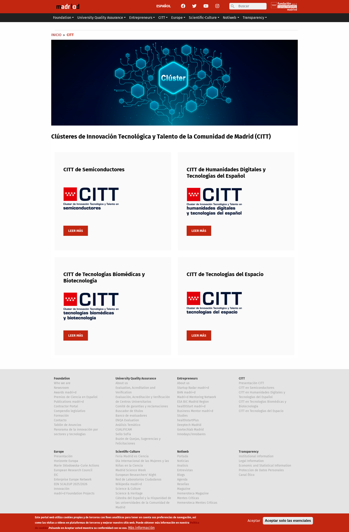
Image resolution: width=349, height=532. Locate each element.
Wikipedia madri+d (129, 484)
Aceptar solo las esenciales (288, 521)
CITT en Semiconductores (256, 388)
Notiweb (183, 452)
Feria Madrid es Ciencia (132, 456)
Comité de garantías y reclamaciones (142, 406)
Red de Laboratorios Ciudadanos (138, 479)
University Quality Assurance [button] (100, 17)
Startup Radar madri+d (193, 388)
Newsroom (61, 388)
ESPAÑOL (163, 6)
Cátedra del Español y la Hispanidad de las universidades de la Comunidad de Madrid (143, 502)
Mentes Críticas (188, 498)
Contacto (60, 420)
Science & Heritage (129, 493)
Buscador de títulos (129, 411)
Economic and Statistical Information (265, 465)
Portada (182, 456)
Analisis (182, 465)
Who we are (62, 383)
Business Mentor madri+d (195, 411)
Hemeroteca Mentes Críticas (197, 503)
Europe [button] (177, 17)
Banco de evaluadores (131, 416)
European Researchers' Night (136, 475)
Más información (141, 528)
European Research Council (73, 470)
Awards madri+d (65, 392)
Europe (59, 452)
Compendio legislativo (69, 411)
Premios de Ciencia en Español (75, 397)
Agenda (182, 479)
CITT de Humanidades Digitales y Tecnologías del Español (226, 172)
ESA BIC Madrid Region (193, 402)
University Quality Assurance (136, 378)
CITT (242, 378)
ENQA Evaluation (127, 420)
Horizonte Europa (66, 461)
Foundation (62, 378)
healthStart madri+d (191, 406)
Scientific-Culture (128, 452)
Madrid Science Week (131, 470)
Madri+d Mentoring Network (196, 397)
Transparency (248, 452)
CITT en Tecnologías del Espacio (261, 411)
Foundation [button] (62, 17)
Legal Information (251, 461)
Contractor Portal (66, 406)
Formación (61, 416)
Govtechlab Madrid (190, 429)
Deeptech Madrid (189, 425)
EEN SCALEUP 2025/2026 (70, 484)
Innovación (61, 489)
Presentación (63, 456)
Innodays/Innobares (191, 434)
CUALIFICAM (124, 429)
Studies (182, 416)
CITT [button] (161, 17)
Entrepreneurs (187, 378)
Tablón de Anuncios (67, 425)
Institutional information (256, 456)
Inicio (56, 35)
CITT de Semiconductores (94, 169)
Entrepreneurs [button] (140, 17)
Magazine (183, 489)
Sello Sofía (123, 434)
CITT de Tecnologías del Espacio (225, 274)
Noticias (183, 461)
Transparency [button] (253, 17)
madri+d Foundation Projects (74, 493)
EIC (56, 475)
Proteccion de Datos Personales (261, 470)
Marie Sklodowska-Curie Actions (76, 465)
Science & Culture (128, 489)
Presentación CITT (251, 383)
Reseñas (183, 484)
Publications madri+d (69, 402)
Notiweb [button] (229, 17)
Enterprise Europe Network (72, 479)
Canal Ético (246, 475)
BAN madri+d (186, 392)
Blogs (181, 475)
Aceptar (254, 521)
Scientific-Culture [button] (203, 17)
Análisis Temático (128, 425)
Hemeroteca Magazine (193, 493)
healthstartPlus (188, 420)
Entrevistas (185, 470)
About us (122, 383)
